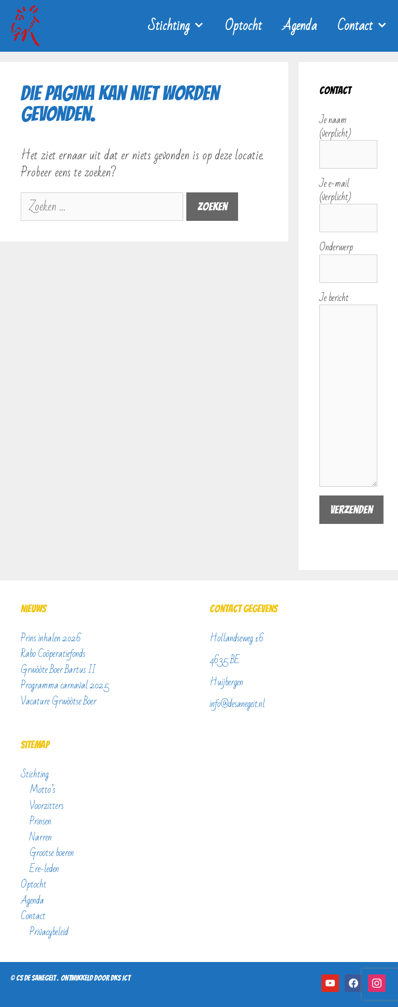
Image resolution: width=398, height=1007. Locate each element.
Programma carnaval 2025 (65, 685)
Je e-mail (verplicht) (348, 201)
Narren (41, 837)
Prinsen (40, 821)
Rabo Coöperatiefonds (53, 654)
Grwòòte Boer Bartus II (58, 670)
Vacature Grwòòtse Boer (58, 701)
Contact (367, 26)
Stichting (181, 26)
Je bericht (348, 304)
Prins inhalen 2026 (51, 638)
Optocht (243, 25)
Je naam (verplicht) (348, 137)
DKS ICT (120, 978)
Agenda (300, 25)
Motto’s (42, 790)
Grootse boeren (52, 853)
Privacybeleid (49, 932)
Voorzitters (47, 806)
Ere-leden (44, 869)
